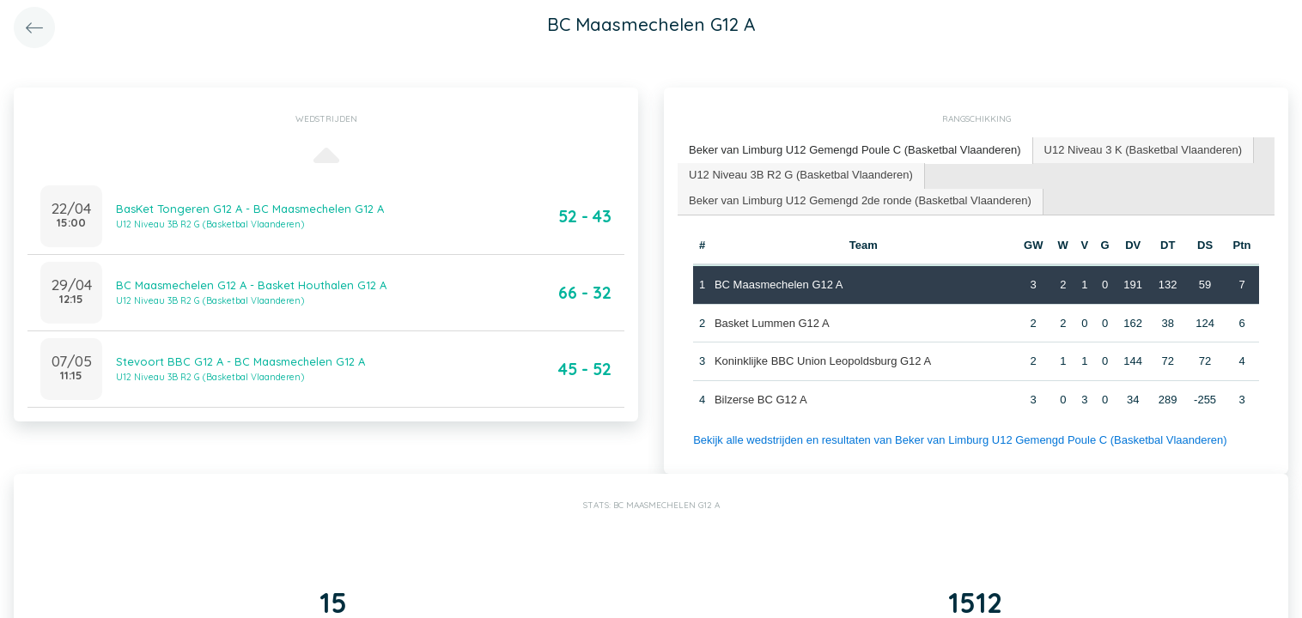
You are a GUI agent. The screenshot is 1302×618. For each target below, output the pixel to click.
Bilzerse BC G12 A (761, 399)
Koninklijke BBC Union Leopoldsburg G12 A (823, 360)
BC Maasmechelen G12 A (779, 284)
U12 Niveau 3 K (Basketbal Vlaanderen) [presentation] (1143, 149)
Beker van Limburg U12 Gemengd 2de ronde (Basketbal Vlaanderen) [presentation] (860, 200)
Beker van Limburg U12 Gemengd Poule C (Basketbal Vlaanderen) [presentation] (855, 149)
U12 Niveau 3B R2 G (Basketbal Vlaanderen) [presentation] (801, 174)
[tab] (855, 150)
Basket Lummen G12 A (772, 323)
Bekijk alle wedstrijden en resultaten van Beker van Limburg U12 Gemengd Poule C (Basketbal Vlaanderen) (959, 439)
